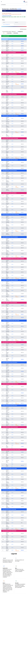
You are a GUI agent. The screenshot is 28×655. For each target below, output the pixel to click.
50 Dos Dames (7, 79)
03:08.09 (22, 45)
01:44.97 (22, 452)
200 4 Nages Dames (7, 91)
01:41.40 (22, 189)
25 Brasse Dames (7, 63)
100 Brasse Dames (7, 446)
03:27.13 (22, 157)
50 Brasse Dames (7, 81)
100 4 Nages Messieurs (7, 129)
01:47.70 (22, 135)
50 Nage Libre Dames (7, 58)
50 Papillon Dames (7, 206)
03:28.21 (22, 50)
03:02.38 (22, 43)
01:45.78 (22, 299)
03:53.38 (22, 317)
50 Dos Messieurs (7, 329)
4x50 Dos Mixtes (7, 41)
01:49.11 (22, 474)
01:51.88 (22, 305)
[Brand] (25, 1)
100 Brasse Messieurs (7, 135)
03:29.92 (22, 359)
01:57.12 (22, 326)
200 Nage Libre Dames (7, 87)
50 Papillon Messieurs (7, 334)
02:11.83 (22, 465)
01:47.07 (22, 198)
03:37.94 (22, 91)
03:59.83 (22, 461)
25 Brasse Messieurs (7, 123)
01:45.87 (22, 446)
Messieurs (16, 22)
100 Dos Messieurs (7, 190)
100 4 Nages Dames (7, 69)
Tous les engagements (6, 24)
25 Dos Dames (7, 61)
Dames (4, 22)
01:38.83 (22, 344)
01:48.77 (22, 495)
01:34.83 (22, 371)
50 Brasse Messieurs (7, 331)
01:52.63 (22, 392)
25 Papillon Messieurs (7, 126)
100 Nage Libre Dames (7, 76)
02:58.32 (22, 41)
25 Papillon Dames (7, 66)
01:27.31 (22, 76)
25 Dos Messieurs (7, 121)
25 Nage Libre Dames (7, 55)
